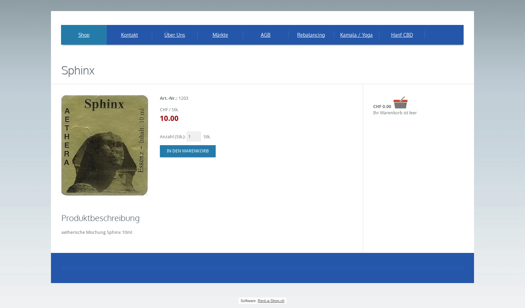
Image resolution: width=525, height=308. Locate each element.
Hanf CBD (402, 35)
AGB (265, 35)
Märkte (220, 35)
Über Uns (174, 35)
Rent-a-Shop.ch (271, 301)
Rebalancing (311, 35)
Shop (83, 35)
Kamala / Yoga (356, 35)
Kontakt (129, 35)
